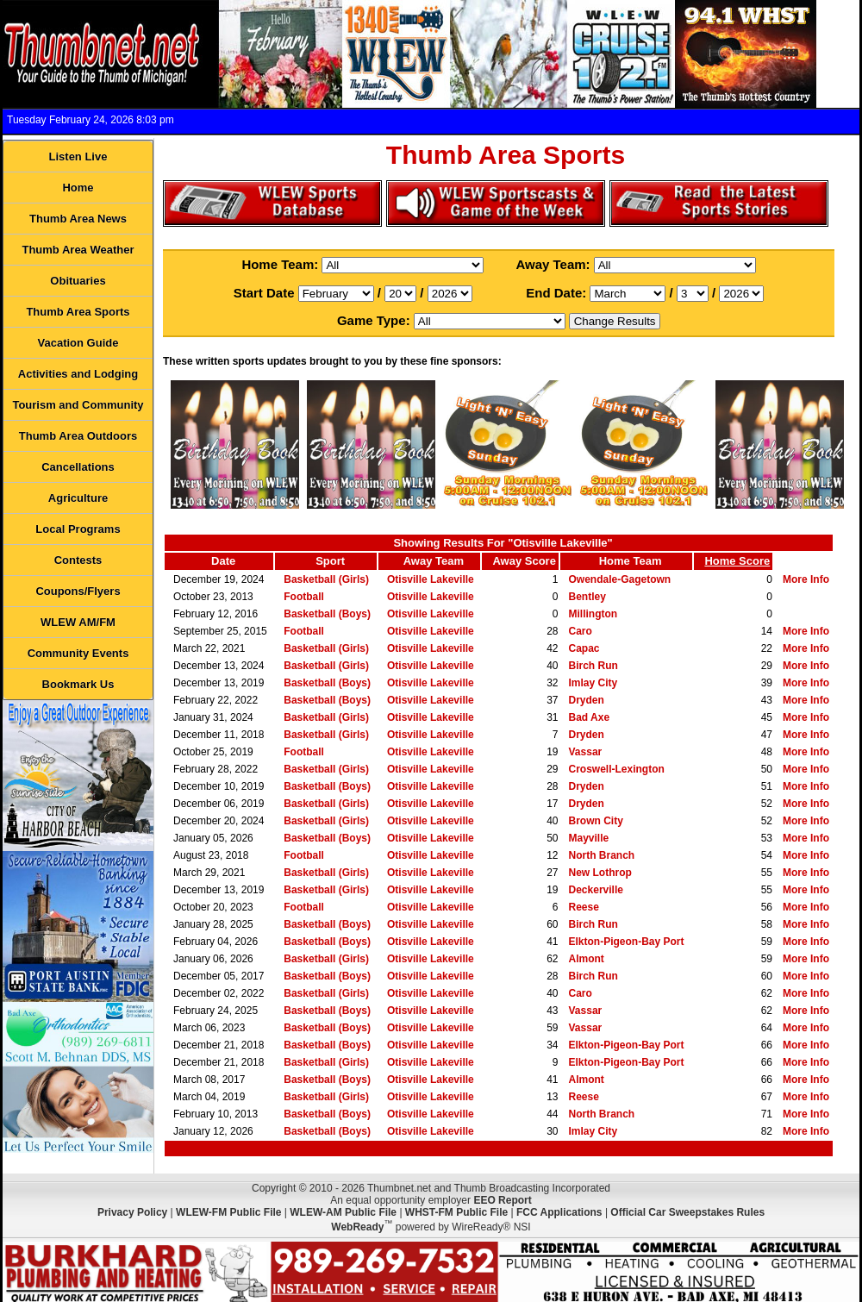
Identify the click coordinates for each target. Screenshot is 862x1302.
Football (304, 597)
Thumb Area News (78, 218)
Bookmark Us (78, 684)
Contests (78, 560)
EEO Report (502, 1200)
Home (77, 187)
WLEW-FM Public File (228, 1212)
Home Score (737, 560)
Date (223, 560)
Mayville (589, 838)
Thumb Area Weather (78, 249)
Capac (584, 648)
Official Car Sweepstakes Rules (687, 1212)
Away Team (433, 560)
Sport (330, 560)
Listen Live (78, 156)
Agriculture (78, 497)
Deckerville (596, 890)
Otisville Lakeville (430, 579)
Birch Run (593, 666)
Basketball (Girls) (326, 579)
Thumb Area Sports (77, 311)
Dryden (586, 700)
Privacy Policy (132, 1212)
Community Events (78, 653)
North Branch (602, 855)
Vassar (586, 752)
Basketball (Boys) (327, 614)
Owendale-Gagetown (620, 579)
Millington (593, 614)
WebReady (357, 1227)
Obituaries (77, 280)
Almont (586, 959)
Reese (584, 907)
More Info (806, 579)
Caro (580, 631)
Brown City (596, 821)
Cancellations (78, 466)
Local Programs (77, 529)
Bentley (587, 597)
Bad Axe (589, 717)
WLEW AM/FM (78, 622)
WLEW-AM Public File (343, 1212)
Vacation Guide (78, 342)
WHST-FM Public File (456, 1212)
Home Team (630, 560)
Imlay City (593, 683)
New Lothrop (600, 873)
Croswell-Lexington (617, 769)
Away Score (523, 560)
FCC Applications (559, 1212)
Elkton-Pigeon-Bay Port (626, 942)
